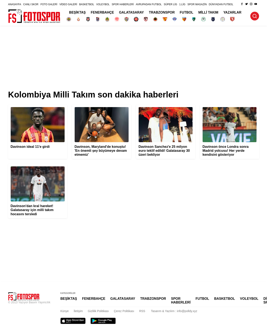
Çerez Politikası (124, 311)
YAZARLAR (232, 12)
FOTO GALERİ (49, 4)
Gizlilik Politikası (98, 311)
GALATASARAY (131, 12)
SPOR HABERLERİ (123, 4)
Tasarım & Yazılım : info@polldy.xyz (174, 311)
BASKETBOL (86, 4)
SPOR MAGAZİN (197, 4)
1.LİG (182, 4)
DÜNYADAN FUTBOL (221, 4)
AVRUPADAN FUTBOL (149, 4)
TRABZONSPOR (162, 12)
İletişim (78, 311)
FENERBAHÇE (102, 12)
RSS (142, 311)
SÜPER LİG (170, 4)
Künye (64, 311)
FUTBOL (186, 12)
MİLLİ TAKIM (208, 12)
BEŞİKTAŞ (77, 12)
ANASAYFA (14, 4)
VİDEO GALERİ (68, 4)
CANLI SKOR (30, 4)
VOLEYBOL (103, 4)
